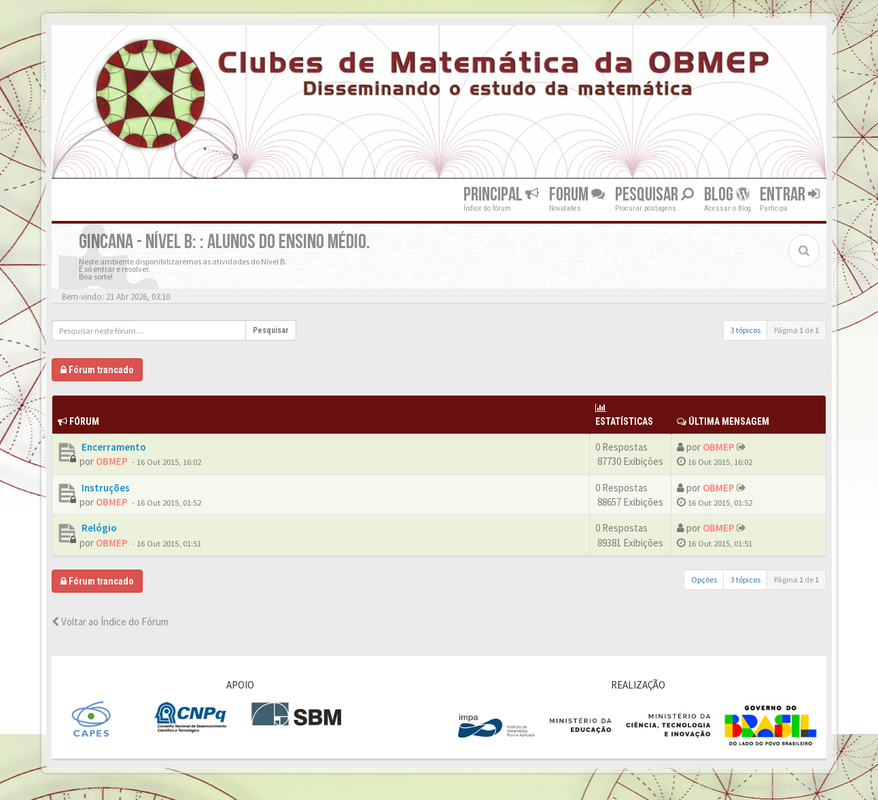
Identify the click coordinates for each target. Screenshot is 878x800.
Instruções (105, 487)
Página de (796, 330)
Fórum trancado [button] (97, 369)
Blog (727, 195)
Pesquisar (654, 195)
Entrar (790, 195)
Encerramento (113, 446)
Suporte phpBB (135, 785)
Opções (704, 579)
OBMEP (112, 461)
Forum (577, 195)
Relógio (98, 527)
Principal (501, 195)
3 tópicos (745, 330)
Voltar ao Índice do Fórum (110, 621)
